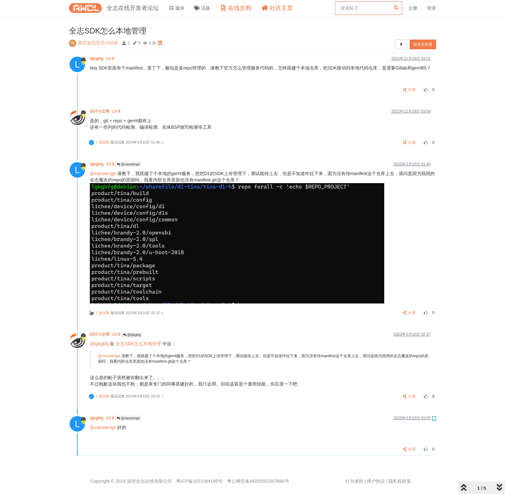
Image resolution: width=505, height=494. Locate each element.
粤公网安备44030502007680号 (258, 481)
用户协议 (376, 481)
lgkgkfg (102, 58)
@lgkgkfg (132, 335)
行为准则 (354, 481)
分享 (409, 90)
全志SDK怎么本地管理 (138, 343)
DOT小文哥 (105, 111)
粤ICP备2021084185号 (199, 481)
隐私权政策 (399, 481)
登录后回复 (423, 44)
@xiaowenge (128, 164)
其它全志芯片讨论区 (98, 42)
